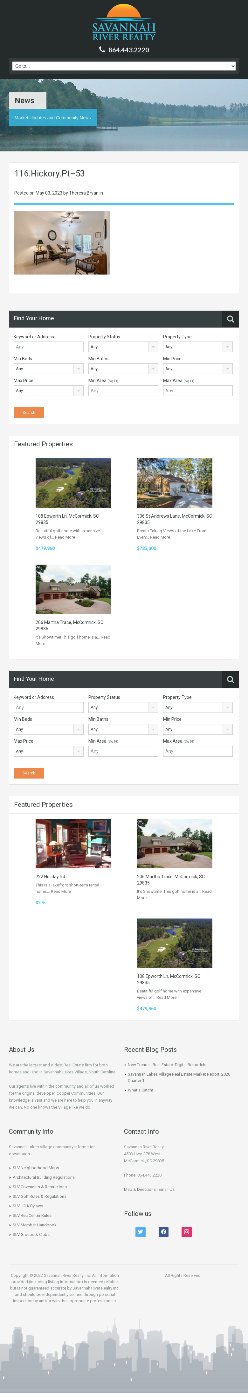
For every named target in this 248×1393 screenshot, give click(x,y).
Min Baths (98, 358)
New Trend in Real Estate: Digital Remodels (167, 1064)
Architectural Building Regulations (44, 1177)
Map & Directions (140, 1189)
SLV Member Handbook (35, 1225)
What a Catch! (140, 1090)
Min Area (103, 380)
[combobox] (123, 347)
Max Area (178, 380)
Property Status (104, 336)
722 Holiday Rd (50, 876)
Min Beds (23, 358)
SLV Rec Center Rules (32, 1215)
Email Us (167, 1189)
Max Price (23, 380)
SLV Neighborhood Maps (36, 1167)
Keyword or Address (34, 336)
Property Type (177, 336)
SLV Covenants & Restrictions (40, 1186)
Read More (65, 537)
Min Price (172, 358)
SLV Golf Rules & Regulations (39, 1196)
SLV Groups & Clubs (31, 1234)
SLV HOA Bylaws (28, 1206)
